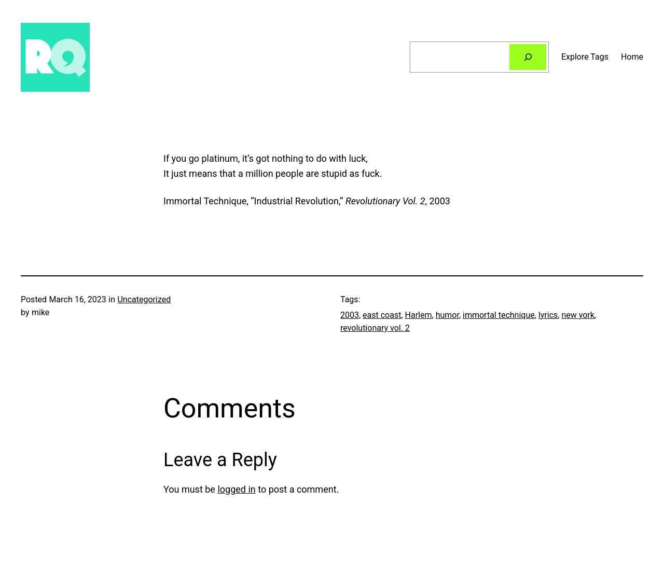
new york (577, 315)
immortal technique (499, 315)
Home (632, 57)
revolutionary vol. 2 (375, 328)
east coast (382, 315)
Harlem (418, 315)
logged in (236, 489)
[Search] (527, 56)
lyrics (548, 315)
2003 (349, 315)
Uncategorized (144, 299)
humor (447, 315)
